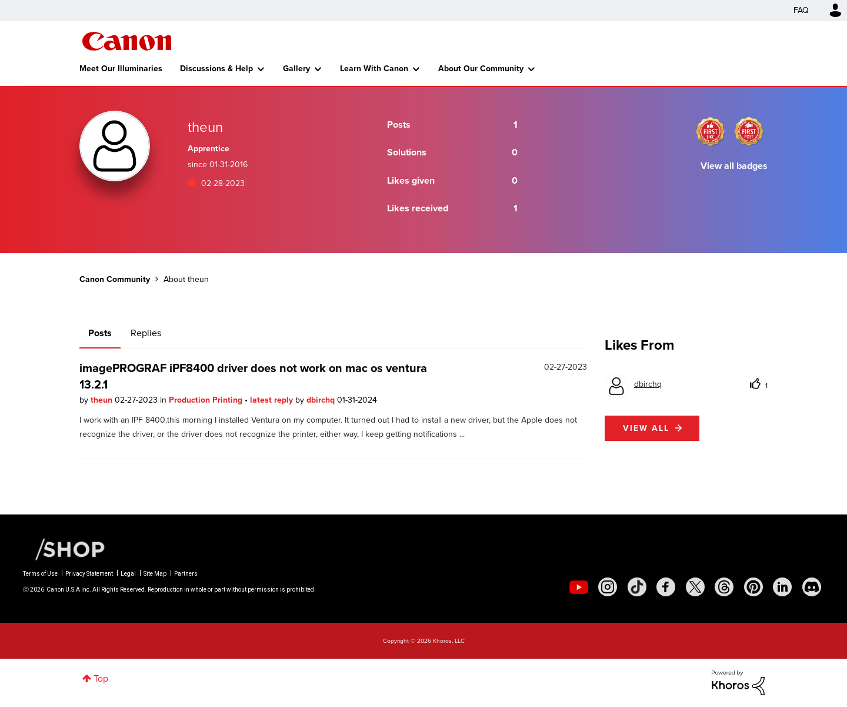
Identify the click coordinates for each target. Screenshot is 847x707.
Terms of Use (40, 573)
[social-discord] (811, 586)
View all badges (734, 165)
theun (103, 400)
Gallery (296, 68)
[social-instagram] (607, 586)
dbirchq (321, 400)
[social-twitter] (695, 586)
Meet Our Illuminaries (120, 68)
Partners (186, 573)
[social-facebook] (665, 586)
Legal (128, 573)
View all (646, 428)
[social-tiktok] (637, 586)
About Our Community (480, 68)
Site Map (155, 573)
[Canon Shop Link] (64, 548)
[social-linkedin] (782, 586)
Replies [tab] (146, 333)
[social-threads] (724, 586)
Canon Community (126, 41)
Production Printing (207, 400)
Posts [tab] (100, 333)
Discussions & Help (216, 68)
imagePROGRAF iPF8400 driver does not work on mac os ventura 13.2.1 (253, 376)
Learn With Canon (374, 68)
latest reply (272, 400)
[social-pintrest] (753, 586)
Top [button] (101, 678)
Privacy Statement (89, 573)
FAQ (801, 10)
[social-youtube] (578, 586)
